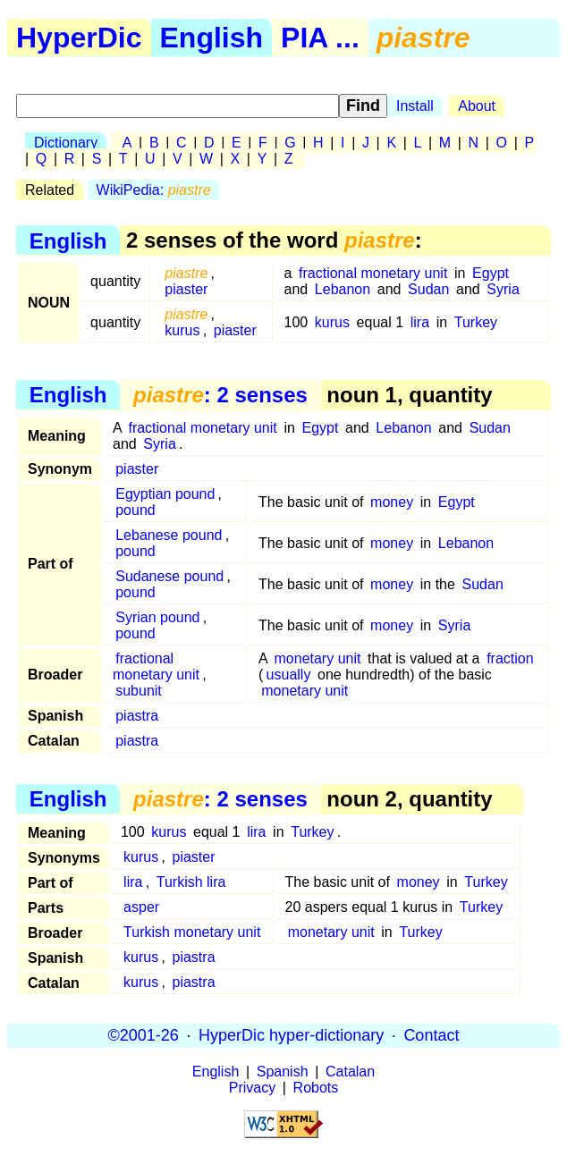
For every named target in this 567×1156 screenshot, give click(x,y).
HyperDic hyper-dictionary (291, 1035)
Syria (503, 289)
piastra (136, 715)
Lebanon (342, 289)
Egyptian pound (165, 494)
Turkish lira (191, 882)
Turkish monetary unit (191, 932)
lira (419, 322)
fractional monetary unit (373, 273)
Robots (316, 1087)
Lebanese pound (168, 535)
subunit (138, 690)
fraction (510, 658)
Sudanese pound (169, 576)
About (476, 106)
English (212, 37)
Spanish (283, 1071)
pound (135, 510)
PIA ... (320, 37)
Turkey (475, 322)
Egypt (490, 273)
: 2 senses (220, 395)
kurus (182, 330)
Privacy (252, 1087)
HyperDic (79, 37)
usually (289, 674)
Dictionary (65, 142)
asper (141, 907)
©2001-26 (143, 1035)
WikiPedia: (154, 190)
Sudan (428, 289)
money (391, 502)
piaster (186, 289)
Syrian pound (157, 617)
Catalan (350, 1071)
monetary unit (318, 658)
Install (415, 106)
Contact (431, 1035)
